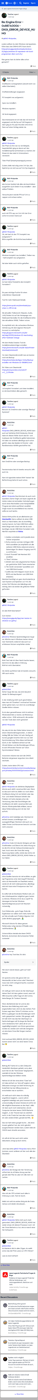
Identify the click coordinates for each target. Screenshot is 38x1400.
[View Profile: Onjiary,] (5, 1359)
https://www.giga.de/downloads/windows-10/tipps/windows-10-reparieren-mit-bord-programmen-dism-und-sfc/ (17, 51)
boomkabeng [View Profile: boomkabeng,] (12, 1333)
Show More (5, 1265)
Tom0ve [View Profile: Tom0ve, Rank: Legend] (10, 14)
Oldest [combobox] (32, 72)
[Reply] (33, 66)
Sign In (33, 3)
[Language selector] (16, 3)
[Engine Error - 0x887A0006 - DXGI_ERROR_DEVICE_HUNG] (13, 17)
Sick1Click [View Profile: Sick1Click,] (10, 422)
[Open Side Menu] (3, 3)
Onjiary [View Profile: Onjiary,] (10, 1367)
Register (26, 3)
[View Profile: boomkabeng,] (5, 1322)
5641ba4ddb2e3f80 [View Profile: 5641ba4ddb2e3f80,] (14, 1313)
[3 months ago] (26, 1313)
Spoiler (6, 962)
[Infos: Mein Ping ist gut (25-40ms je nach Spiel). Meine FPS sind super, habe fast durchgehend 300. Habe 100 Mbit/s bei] (21, 1328)
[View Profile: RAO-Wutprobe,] (4, 79)
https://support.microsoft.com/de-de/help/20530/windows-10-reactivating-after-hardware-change (17, 335)
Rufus (20, 531)
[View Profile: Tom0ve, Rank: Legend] (4, 15)
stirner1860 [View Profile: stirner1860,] (12, 1387)
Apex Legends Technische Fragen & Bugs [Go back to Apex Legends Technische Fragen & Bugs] (14, 8)
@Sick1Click (6, 689)
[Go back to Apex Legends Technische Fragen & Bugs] (22, 1274)
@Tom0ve (5, 637)
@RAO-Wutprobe (9, 38)
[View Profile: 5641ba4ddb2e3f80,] (5, 1305)
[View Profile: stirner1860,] (5, 1376)
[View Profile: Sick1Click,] (4, 424)
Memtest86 (6, 519)
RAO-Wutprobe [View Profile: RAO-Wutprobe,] (12, 78)
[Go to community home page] (8, 3)
